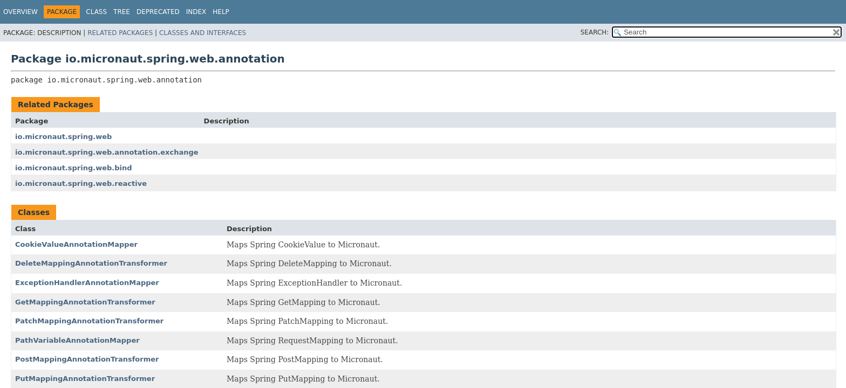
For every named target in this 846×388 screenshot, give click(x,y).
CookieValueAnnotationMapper (76, 244)
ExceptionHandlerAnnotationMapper (87, 283)
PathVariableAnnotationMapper (77, 340)
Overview (20, 12)
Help (221, 12)
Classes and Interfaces (202, 33)
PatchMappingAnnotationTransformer (89, 321)
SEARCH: (595, 32)
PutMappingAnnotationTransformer (85, 379)
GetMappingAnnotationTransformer (85, 302)
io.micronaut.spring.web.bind (73, 168)
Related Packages (120, 33)
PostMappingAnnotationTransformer (87, 359)
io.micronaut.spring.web (63, 137)
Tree (121, 12)
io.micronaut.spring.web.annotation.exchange (107, 152)
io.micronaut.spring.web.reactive (81, 183)
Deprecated (158, 12)
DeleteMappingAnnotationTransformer (91, 263)
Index (196, 12)
